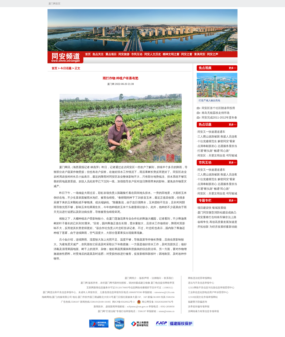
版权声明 (144, 278)
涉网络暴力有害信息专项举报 (203, 311)
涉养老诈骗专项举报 (198, 306)
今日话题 (65, 68)
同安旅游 (123, 54)
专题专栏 (205, 200)
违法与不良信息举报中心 (201, 282)
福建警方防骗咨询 (197, 301)
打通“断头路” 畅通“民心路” (214, 150)
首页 (88, 54)
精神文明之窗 (171, 54)
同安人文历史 (152, 54)
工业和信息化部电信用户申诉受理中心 (208, 292)
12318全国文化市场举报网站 (203, 297)
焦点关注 (98, 54)
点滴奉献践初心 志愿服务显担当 (217, 146)
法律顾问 (156, 278)
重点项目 (111, 54)
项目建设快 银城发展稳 (212, 207)
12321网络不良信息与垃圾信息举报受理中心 (211, 287)
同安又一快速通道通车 (211, 131)
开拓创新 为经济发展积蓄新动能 (217, 226)
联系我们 (168, 278)
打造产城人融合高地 (209, 100)
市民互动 (136, 54)
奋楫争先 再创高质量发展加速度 (217, 221)
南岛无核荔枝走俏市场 (215, 112)
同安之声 (212, 54)
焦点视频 (205, 68)
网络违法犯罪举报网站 (200, 278)
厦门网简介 (131, 278)
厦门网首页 (54, 3)
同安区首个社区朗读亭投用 (218, 108)
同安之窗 (186, 54)
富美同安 (199, 54)
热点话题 (205, 124)
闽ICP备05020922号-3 (123, 301)
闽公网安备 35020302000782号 (155, 301)
